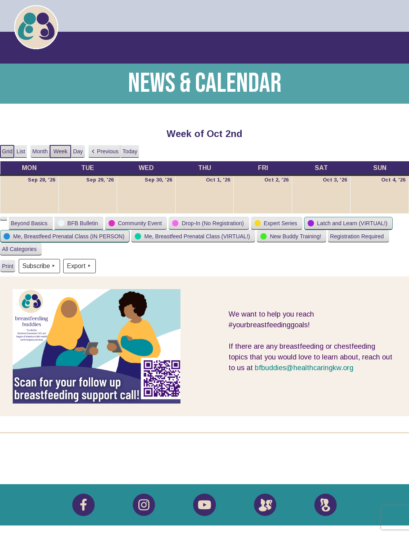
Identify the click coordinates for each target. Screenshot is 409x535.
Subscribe (39, 266)
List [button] (21, 153)
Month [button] (40, 151)
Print (8, 268)
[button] (104, 151)
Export (79, 266)
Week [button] (60, 151)
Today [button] (129, 151)
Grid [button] (8, 153)
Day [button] (78, 151)
